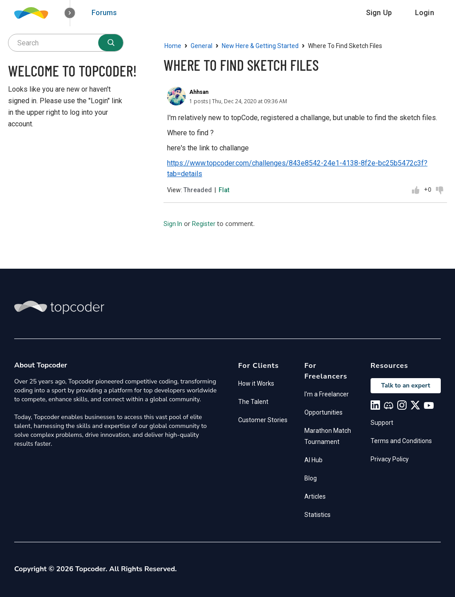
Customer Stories (262, 420)
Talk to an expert (405, 385)
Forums (104, 12)
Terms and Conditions (401, 440)
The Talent (253, 401)
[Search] (110, 42)
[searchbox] (66, 43)
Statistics (317, 514)
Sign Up (379, 12)
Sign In (173, 223)
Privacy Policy (390, 459)
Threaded (198, 190)
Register (204, 223)
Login (424, 12)
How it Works (256, 383)
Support (382, 422)
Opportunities (323, 412)
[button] (70, 13)
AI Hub (313, 460)
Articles (315, 496)
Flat (224, 190)
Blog (310, 478)
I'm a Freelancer (326, 394)
